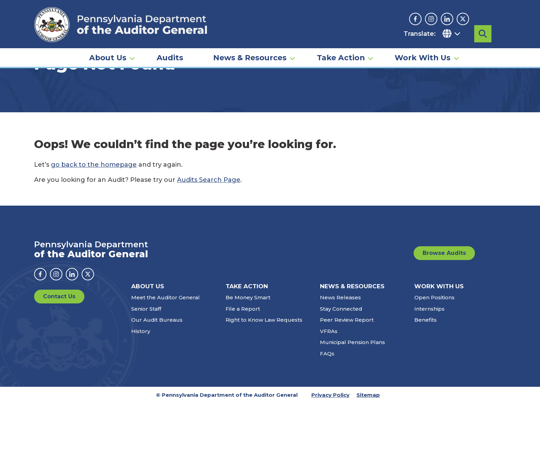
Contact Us (59, 349)
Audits (170, 57)
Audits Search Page (208, 232)
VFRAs (329, 384)
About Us (107, 57)
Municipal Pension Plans (352, 395)
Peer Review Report (347, 373)
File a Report (243, 361)
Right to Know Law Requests (264, 373)
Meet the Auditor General (165, 350)
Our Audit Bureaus (157, 373)
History (140, 384)
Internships (429, 361)
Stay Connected (341, 361)
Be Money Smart (248, 350)
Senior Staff (146, 361)
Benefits (425, 373)
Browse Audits (444, 305)
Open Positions (434, 350)
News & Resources (250, 57)
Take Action (341, 57)
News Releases (340, 350)
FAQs (327, 406)
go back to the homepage (94, 217)
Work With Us (422, 57)
